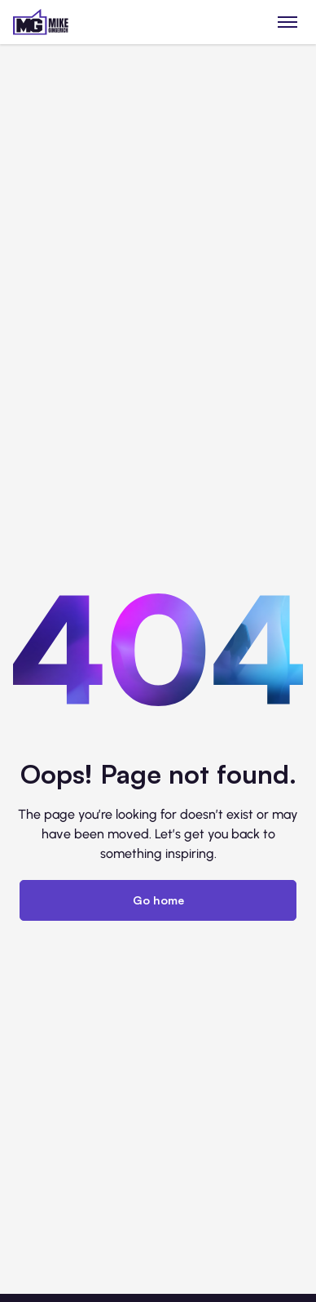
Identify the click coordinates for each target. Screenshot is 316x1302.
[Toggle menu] (288, 22)
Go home (158, 900)
